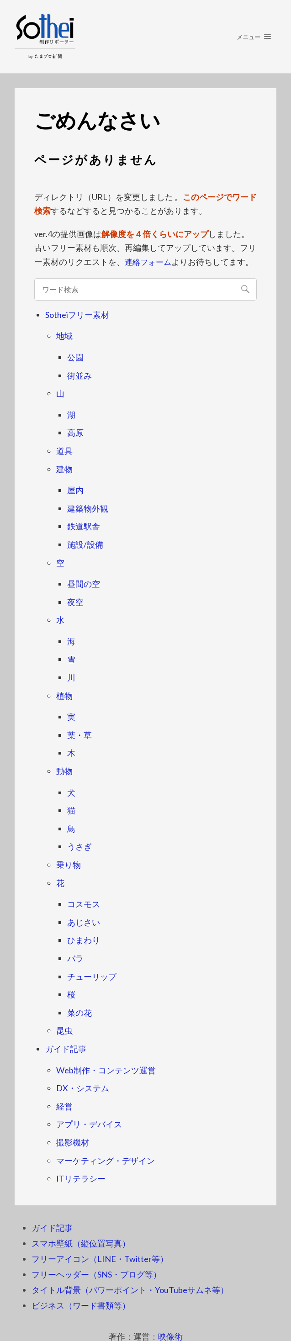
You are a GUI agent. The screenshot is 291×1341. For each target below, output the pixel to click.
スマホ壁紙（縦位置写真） (81, 1243)
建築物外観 (87, 508)
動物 (64, 771)
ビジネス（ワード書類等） (81, 1305)
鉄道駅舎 (83, 526)
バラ (75, 958)
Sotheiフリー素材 (77, 314)
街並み (79, 375)
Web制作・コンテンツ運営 (106, 1070)
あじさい (83, 922)
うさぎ (79, 846)
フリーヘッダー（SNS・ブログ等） (96, 1274)
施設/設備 (85, 544)
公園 (75, 357)
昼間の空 (83, 584)
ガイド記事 (65, 1049)
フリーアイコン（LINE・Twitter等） (100, 1258)
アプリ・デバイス (89, 1124)
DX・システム (82, 1088)
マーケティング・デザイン (105, 1160)
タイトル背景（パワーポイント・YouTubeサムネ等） (130, 1289)
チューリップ (91, 976)
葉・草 (79, 734)
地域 (64, 336)
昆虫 (64, 1030)
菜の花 (79, 1012)
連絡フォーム (149, 262)
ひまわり (83, 940)
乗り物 (68, 865)
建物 (64, 469)
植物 (64, 695)
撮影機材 (72, 1142)
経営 (64, 1106)
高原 (75, 433)
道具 (64, 451)
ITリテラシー (81, 1178)
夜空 (75, 602)
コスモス (83, 904)
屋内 (75, 490)
